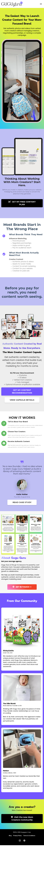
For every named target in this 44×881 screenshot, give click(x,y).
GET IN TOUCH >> (22, 587)
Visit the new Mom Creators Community (22, 818)
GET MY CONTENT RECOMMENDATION (22, 391)
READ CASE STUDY (22, 502)
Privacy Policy (17, 835)
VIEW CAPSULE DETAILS (22, 400)
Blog (10, 835)
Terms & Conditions (29, 835)
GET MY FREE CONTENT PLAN (22, 203)
